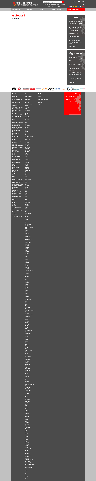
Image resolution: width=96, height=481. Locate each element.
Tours (13, 213)
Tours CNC (14, 215)
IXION (26, 265)
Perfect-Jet (27, 352)
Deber (26, 175)
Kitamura (27, 282)
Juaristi (27, 273)
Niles (26, 336)
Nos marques (57, 9)
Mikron (26, 322)
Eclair (26, 193)
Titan (26, 435)
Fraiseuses (14, 142)
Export (39, 104)
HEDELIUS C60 (28, 239)
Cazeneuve (27, 142)
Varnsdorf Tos (28, 449)
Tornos (27, 436)
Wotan (26, 469)
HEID (26, 241)
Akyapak (27, 102)
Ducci (26, 187)
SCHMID (27, 395)
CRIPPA (27, 168)
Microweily (27, 321)
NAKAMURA (28, 333)
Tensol (26, 432)
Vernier (27, 450)
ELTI (26, 198)
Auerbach (27, 110)
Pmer (26, 355)
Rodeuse (14, 199)
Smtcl (26, 407)
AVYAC (27, 113)
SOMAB (27, 412)
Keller (26, 278)
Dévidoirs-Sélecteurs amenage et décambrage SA (17, 129)
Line (26, 295)
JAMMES (27, 268)
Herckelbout (28, 242)
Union (26, 447)
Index (26, 259)
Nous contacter (74, 9)
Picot (26, 353)
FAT (26, 208)
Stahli (26, 418)
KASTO (27, 276)
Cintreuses (14, 113)
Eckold (26, 191)
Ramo (26, 365)
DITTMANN (27, 181)
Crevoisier (27, 167)
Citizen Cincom (28, 150)
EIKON (26, 195)
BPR (26, 130)
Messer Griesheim (29, 315)
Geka (26, 219)
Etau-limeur (15, 138)
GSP (26, 228)
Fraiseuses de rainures (17, 145)
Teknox (27, 430)
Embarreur (14, 135)
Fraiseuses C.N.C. (16, 144)
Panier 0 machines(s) (79, 4)
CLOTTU (27, 151)
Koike (26, 285)
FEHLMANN (28, 213)
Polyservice (27, 356)
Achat (39, 96)
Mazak (26, 308)
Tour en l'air (15, 211)
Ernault (27, 201)
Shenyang (27, 399)
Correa (26, 164)
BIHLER (27, 121)
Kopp (26, 287)
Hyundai (27, 253)
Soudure (14, 205)
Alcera (26, 105)
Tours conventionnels (17, 216)
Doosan (27, 185)
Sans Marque (28, 388)
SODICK (27, 410)
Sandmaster (28, 387)
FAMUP (27, 205)
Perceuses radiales (16, 159)
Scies (13, 204)
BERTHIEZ (27, 118)
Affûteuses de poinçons (17, 98)
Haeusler (27, 233)
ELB (26, 196)
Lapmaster (27, 292)
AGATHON (27, 99)
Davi (26, 173)
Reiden (26, 373)
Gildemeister (28, 224)
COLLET (27, 156)
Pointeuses (14, 165)
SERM (26, 396)
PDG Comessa (28, 350)
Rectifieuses (15, 187)
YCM (26, 470)
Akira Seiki (27, 101)
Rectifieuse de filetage (17, 185)
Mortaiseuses (15, 158)
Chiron (26, 145)
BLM (26, 124)
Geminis (27, 221)
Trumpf (27, 442)
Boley (26, 128)
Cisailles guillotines (16, 118)
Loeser (26, 302)
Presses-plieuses (16, 182)
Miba (26, 319)
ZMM (26, 478)
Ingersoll (27, 261)
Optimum (27, 345)
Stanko (27, 419)
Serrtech (27, 398)
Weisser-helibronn (29, 462)
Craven (26, 165)
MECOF (27, 313)
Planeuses (14, 164)
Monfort (27, 325)
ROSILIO (27, 376)
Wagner (27, 456)
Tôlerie (29, 9)
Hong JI (27, 245)
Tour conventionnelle (17, 210)
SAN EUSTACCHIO (29, 384)
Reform (27, 372)
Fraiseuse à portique (17, 141)
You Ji (26, 472)
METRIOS (27, 316)
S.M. (26, 378)
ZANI (26, 475)
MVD (26, 332)
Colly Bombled (28, 158)
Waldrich (27, 458)
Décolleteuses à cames (17, 122)
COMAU (27, 159)
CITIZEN (27, 148)
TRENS (26, 441)
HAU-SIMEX (28, 236)
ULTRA (26, 445)
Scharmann (27, 390)
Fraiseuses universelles (17, 147)
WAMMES (27, 461)
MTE (26, 328)
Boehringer (27, 125)
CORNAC (27, 162)
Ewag (26, 204)
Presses (14, 176)
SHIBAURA (27, 401)
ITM (26, 264)
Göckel (26, 225)
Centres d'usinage (16, 102)
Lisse (26, 298)
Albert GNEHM (28, 104)
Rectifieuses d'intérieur (17, 191)
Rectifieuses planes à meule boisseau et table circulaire (17, 196)
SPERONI (27, 415)
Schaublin (27, 392)
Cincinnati (27, 147)
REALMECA (28, 368)
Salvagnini (27, 381)
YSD (26, 473)
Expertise (40, 102)
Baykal (26, 115)
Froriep (27, 216)
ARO (26, 108)
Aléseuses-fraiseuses (17, 99)
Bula (26, 138)
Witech (26, 465)
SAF (26, 379)
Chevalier (27, 144)
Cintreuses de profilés (17, 115)
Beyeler (27, 119)
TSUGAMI (27, 444)
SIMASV (27, 404)
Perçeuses (14, 161)
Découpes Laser (16, 124)
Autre (41, 9)
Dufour (26, 188)
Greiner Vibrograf (29, 227)
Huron (26, 250)
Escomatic (27, 202)
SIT (26, 405)
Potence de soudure (16, 175)
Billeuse (14, 101)
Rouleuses (14, 201)
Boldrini (27, 127)
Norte (26, 339)
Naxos (26, 335)
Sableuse (14, 202)
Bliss (26, 122)
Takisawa (27, 427)
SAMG (26, 382)
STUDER (27, 424)
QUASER (27, 362)
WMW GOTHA (28, 467)
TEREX (26, 433)
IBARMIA (27, 255)
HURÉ (26, 248)
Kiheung (27, 281)
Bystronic (27, 139)
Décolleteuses (15, 121)
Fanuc (26, 207)
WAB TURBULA (28, 455)
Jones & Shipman (29, 270)
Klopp (26, 284)
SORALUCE (27, 413)
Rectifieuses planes (16, 193)
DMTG (26, 184)
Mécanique (16, 9)
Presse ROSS (28, 358)
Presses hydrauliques (17, 178)
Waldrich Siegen (29, 459)
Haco (26, 231)
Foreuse (14, 139)
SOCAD (27, 408)
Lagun (26, 290)
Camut (26, 141)
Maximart (27, 307)
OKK (26, 342)
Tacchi (26, 425)
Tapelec (27, 429)
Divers (13, 119)
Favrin (26, 210)
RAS (26, 367)
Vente (39, 98)
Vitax (26, 452)
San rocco (27, 385)
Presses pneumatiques (17, 181)
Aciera (26, 98)
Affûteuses (14, 96)
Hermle (27, 244)
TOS (26, 438)
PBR (26, 348)
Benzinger (27, 116)
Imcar (26, 258)
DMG (26, 182)
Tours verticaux (15, 218)
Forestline (27, 215)
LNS (26, 301)
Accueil (15, 12)
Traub (26, 439)
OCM (26, 341)
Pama (26, 347)
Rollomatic (27, 375)
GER (26, 222)
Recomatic (27, 370)
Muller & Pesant (28, 330)
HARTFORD (27, 235)
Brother (27, 135)
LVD (26, 304)
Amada (27, 107)
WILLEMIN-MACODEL (30, 464)
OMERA (27, 344)
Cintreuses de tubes (16, 116)
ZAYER (26, 476)
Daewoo (27, 171)
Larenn (26, 293)
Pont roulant (15, 170)
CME (26, 153)
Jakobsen (27, 267)
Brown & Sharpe (29, 136)
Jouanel (27, 272)
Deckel (26, 176)
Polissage (14, 168)
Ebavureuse (15, 131)
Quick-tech (27, 364)
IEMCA (26, 256)
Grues (13, 148)
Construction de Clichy (30, 161)
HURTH (27, 251)
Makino (27, 305)
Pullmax (27, 361)
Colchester (27, 155)
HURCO (27, 247)
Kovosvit (27, 288)
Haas (26, 230)
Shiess (26, 402)
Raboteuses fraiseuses (17, 184)
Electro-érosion (15, 133)
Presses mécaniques (17, 179)
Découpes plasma (16, 125)
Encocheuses (15, 136)
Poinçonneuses (15, 167)
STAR (26, 421)
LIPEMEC (27, 296)
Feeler (26, 211)
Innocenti (27, 262)
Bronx (26, 133)
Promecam (27, 359)
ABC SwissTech (28, 96)
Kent (26, 279)
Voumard (27, 453)
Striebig (27, 422)
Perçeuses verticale (16, 162)
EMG (26, 199)
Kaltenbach (27, 275)
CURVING (27, 170)
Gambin (27, 218)
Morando (27, 327)
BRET (26, 131)
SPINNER (27, 416)
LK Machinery (28, 299)
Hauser (27, 238)
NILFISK (27, 338)
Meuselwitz (27, 318)
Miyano (27, 324)
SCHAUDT (27, 393)
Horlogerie (14, 150)
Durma (26, 190)
